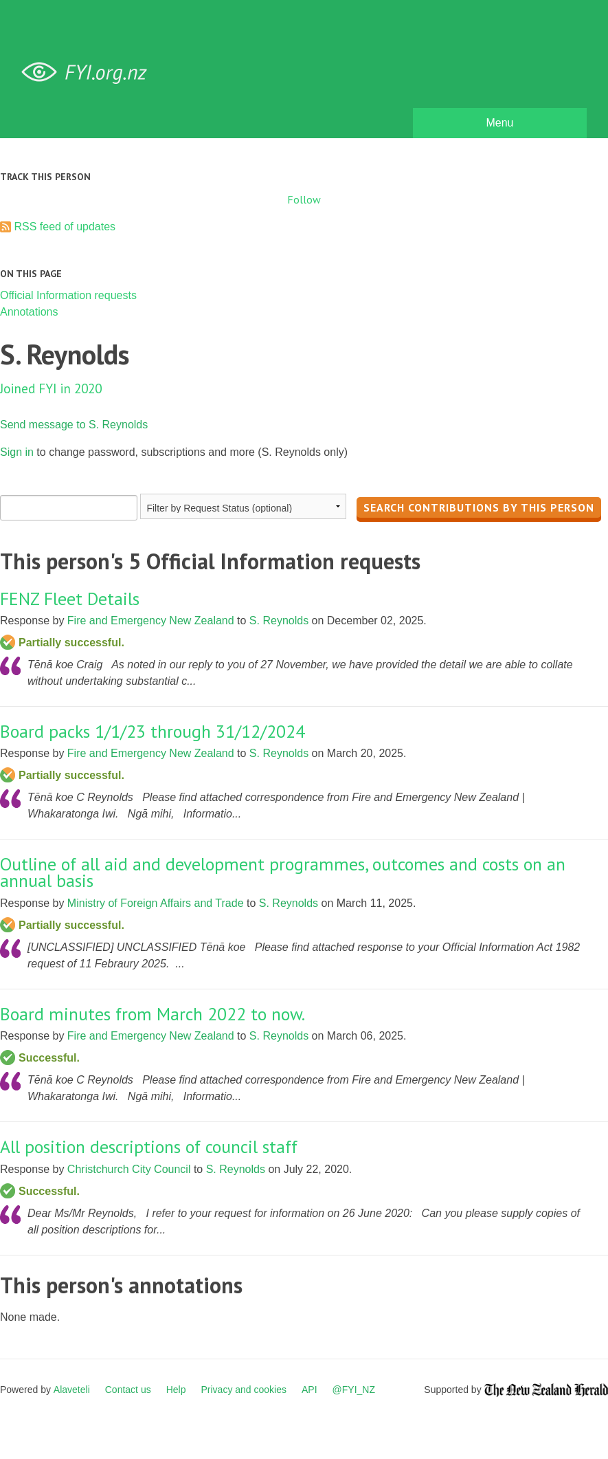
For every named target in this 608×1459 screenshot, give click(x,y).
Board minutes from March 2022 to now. (152, 1013)
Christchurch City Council (129, 1169)
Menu (499, 123)
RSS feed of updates (64, 226)
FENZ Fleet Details (69, 598)
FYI (89, 73)
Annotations (29, 312)
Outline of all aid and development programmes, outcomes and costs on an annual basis (282, 872)
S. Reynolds (278, 620)
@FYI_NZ (354, 1389)
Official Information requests (68, 295)
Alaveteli (72, 1389)
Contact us (128, 1389)
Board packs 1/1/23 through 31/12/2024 (152, 731)
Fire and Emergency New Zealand (150, 620)
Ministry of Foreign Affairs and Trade (155, 903)
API (309, 1389)
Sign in (17, 452)
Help (176, 1389)
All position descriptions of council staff (148, 1146)
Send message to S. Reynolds (74, 424)
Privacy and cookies (243, 1389)
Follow (304, 199)
